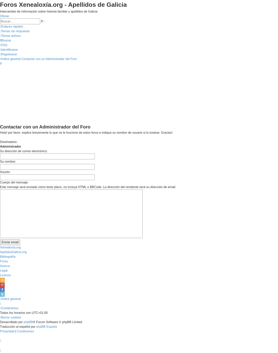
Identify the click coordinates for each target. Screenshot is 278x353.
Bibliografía (7, 256)
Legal (4, 270)
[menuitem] (15, 31)
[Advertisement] (139, 95)
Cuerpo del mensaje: (14, 182)
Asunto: (5, 172)
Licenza (5, 275)
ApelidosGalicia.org (13, 252)
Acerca (5, 266)
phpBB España (46, 326)
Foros (4, 261)
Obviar (4, 16)
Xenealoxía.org (10, 247)
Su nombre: (8, 161)
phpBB (28, 322)
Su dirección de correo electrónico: (23, 151)
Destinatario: (8, 142)
